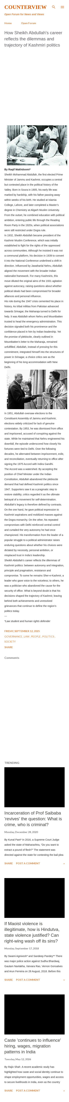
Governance (13, 636)
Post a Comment (28, 863)
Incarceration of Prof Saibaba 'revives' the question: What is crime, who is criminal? (33, 819)
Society (10, 641)
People (36, 636)
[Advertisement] (34, 85)
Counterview (25, 7)
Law (27, 636)
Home (8, 23)
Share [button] (8, 647)
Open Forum (28, 23)
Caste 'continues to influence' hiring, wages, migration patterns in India (32, 1046)
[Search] (54, 6)
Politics (48, 636)
